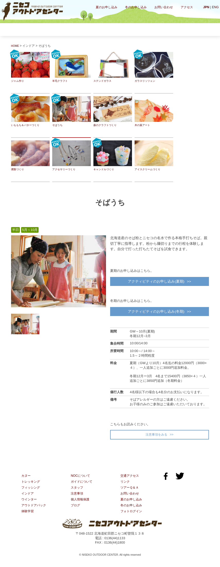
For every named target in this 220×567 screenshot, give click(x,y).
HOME (15, 46)
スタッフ (77, 492)
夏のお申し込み (106, 7)
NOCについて (81, 480)
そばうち (71, 111)
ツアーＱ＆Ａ (130, 492)
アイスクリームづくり (154, 155)
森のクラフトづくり (112, 111)
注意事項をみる (156, 438)
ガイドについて (82, 486)
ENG (215, 7)
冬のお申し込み (136, 7)
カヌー (27, 29)
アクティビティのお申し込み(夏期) (156, 282)
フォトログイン (132, 517)
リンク (125, 486)
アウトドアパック (34, 510)
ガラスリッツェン (154, 67)
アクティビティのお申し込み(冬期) (156, 314)
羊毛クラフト (71, 67)
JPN (205, 7)
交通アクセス (130, 480)
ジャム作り (30, 67)
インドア (122, 29)
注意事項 (77, 498)
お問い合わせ (163, 7)
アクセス (187, 7)
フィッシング (90, 29)
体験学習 (185, 29)
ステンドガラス (112, 67)
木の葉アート (154, 111)
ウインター (153, 29)
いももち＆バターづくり (30, 111)
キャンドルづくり (112, 155)
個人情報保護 (81, 504)
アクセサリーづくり (71, 155)
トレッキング (58, 29)
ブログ (76, 510)
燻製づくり (30, 155)
